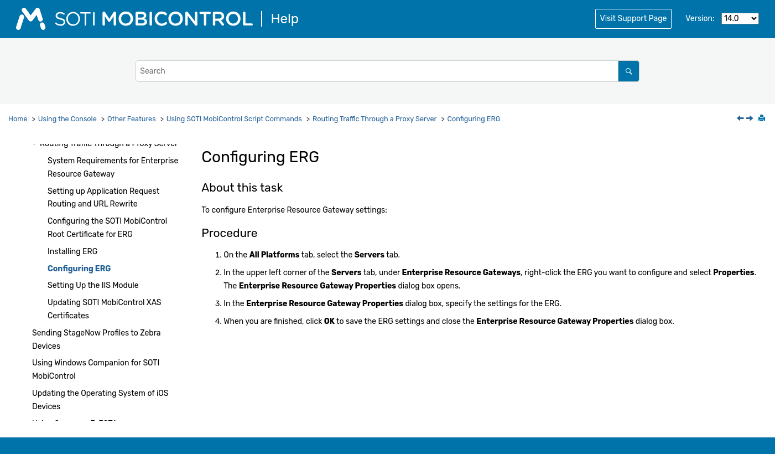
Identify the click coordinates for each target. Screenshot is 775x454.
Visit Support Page (633, 18)
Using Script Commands (234, 119)
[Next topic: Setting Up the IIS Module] (751, 119)
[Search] (628, 71)
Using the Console (67, 119)
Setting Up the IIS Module (93, 285)
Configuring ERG (474, 119)
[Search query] (387, 71)
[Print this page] (763, 119)
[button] (35, 144)
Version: (699, 18)
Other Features (131, 119)
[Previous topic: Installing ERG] (741, 119)
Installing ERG (72, 251)
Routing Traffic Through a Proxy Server (374, 119)
